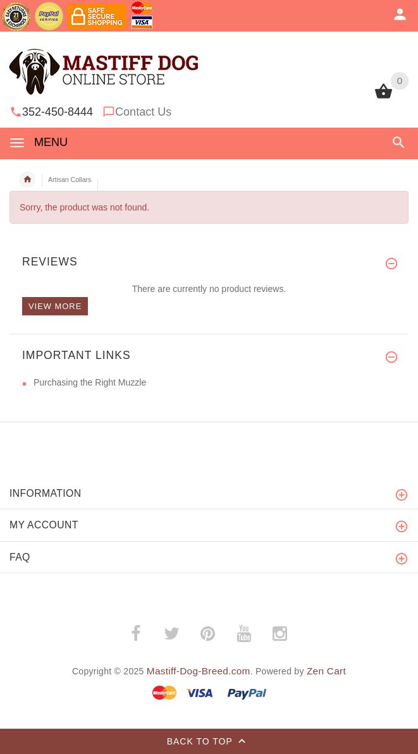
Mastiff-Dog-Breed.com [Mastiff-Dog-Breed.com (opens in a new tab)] (198, 671)
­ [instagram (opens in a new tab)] (279, 633)
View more (55, 306)
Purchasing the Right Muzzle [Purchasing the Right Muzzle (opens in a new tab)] (90, 382)
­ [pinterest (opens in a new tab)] (207, 633)
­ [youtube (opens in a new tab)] (243, 633)
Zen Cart (326, 671)
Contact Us (143, 112)
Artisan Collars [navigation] (69, 179)
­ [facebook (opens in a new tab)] (135, 633)
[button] (399, 142)
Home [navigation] (27, 179)
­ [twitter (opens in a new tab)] (171, 633)
